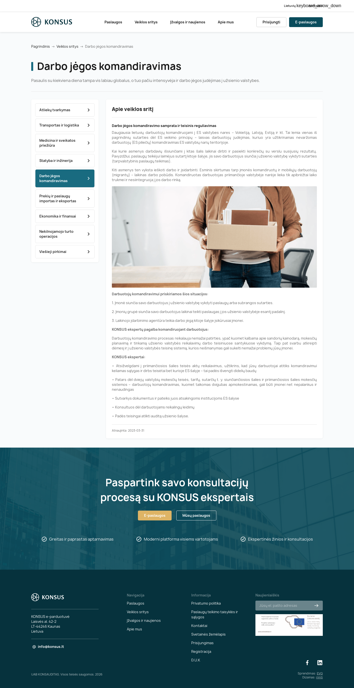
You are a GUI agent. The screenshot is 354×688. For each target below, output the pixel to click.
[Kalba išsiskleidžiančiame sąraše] (292, 5)
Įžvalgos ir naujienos (187, 22)
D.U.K (195, 660)
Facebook (307, 663)
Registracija (201, 651)
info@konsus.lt (51, 646)
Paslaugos (113, 22)
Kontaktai (316, 6)
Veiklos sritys (146, 22)
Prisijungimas (202, 643)
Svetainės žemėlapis (208, 634)
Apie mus (226, 22)
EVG (320, 673)
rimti (319, 677)
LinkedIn (320, 663)
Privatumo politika (206, 603)
